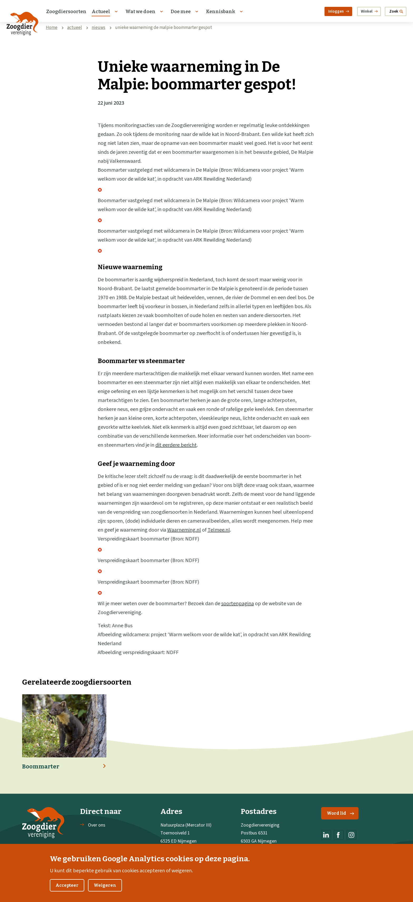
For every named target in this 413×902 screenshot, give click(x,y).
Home (51, 27)
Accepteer (67, 891)
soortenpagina (237, 603)
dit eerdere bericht (176, 445)
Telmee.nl (219, 530)
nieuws (98, 27)
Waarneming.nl (184, 530)
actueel (74, 27)
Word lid (340, 813)
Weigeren (105, 891)
